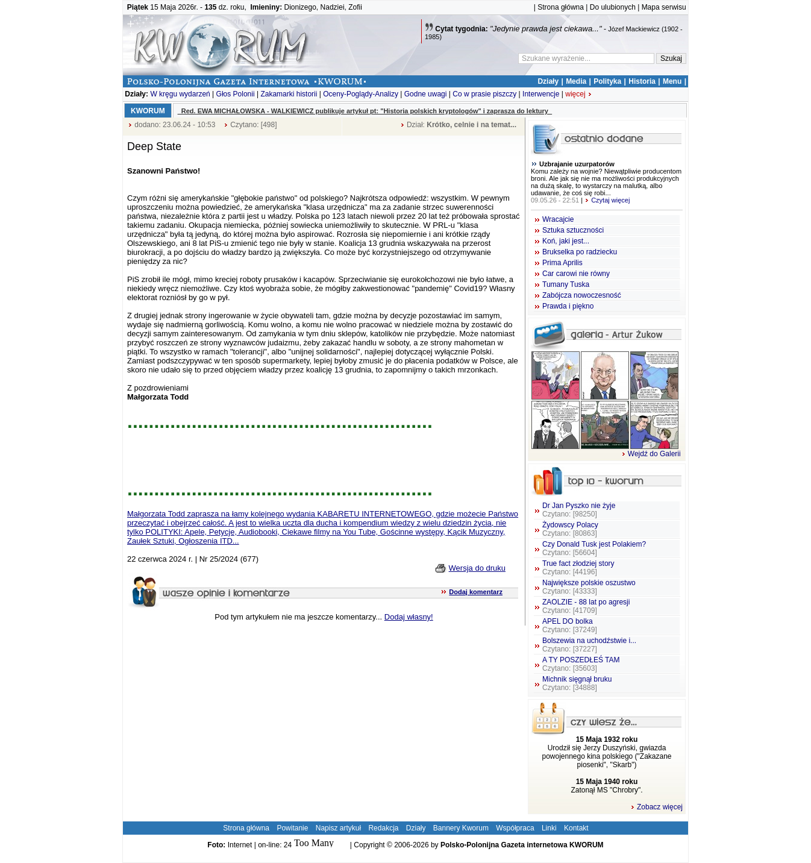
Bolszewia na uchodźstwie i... (589, 644)
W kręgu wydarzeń (180, 94)
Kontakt (576, 828)
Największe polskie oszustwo (589, 587)
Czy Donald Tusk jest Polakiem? (594, 548)
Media (576, 81)
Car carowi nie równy (576, 273)
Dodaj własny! (408, 616)
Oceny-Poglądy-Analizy (360, 94)
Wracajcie (558, 219)
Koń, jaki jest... (565, 241)
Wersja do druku (477, 568)
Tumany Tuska (565, 284)
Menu (672, 81)
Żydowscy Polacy (570, 529)
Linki (549, 828)
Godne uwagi (425, 94)
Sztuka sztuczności (573, 230)
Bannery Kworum (461, 828)
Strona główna (560, 7)
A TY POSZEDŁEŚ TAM (581, 664)
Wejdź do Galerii (651, 454)
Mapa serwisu (664, 7)
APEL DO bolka (569, 625)
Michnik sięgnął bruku (577, 683)
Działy (548, 81)
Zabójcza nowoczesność (581, 295)
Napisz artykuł (338, 828)
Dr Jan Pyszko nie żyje (578, 509)
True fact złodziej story (578, 567)
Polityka (607, 81)
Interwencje (540, 94)
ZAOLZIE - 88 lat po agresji (586, 606)
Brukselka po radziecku (579, 252)
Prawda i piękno (567, 306)
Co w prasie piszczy (484, 94)
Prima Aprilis (562, 263)
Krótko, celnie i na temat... (471, 125)
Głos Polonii (235, 94)
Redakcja (383, 828)
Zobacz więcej (656, 807)
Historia (642, 81)
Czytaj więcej (607, 200)
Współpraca (515, 828)
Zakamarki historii (288, 94)
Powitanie (292, 828)
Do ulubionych (613, 7)
